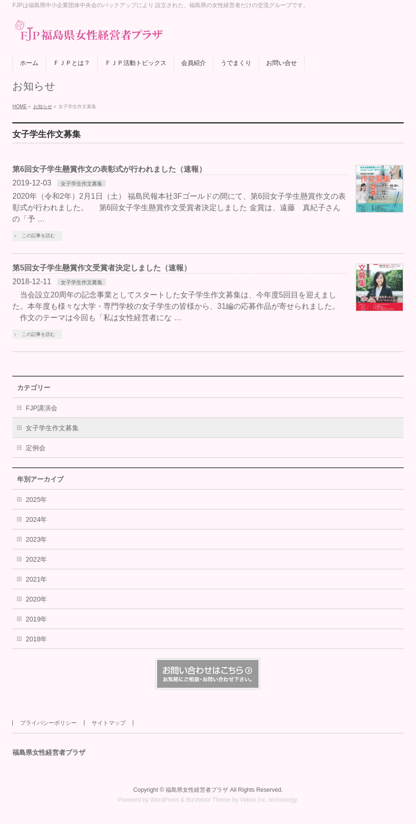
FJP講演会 (41, 408)
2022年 (36, 559)
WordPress (164, 799)
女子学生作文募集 (81, 183)
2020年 (36, 599)
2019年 (36, 619)
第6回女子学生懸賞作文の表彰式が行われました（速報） (109, 169)
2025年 (36, 499)
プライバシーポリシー (48, 723)
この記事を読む (38, 235)
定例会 (36, 448)
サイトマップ (109, 723)
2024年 (36, 519)
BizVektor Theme (208, 799)
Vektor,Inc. (254, 799)
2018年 (36, 639)
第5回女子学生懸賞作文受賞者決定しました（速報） (101, 268)
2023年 (36, 539)
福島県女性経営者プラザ (197, 790)
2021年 (36, 579)
